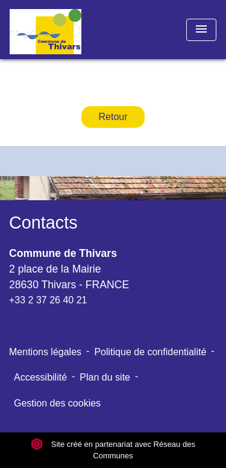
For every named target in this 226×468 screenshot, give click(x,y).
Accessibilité (40, 377)
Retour (112, 117)
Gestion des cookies (57, 403)
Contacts (43, 222)
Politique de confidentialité (150, 352)
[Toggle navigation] (201, 30)
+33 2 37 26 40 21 (48, 300)
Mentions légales (45, 352)
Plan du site (105, 377)
